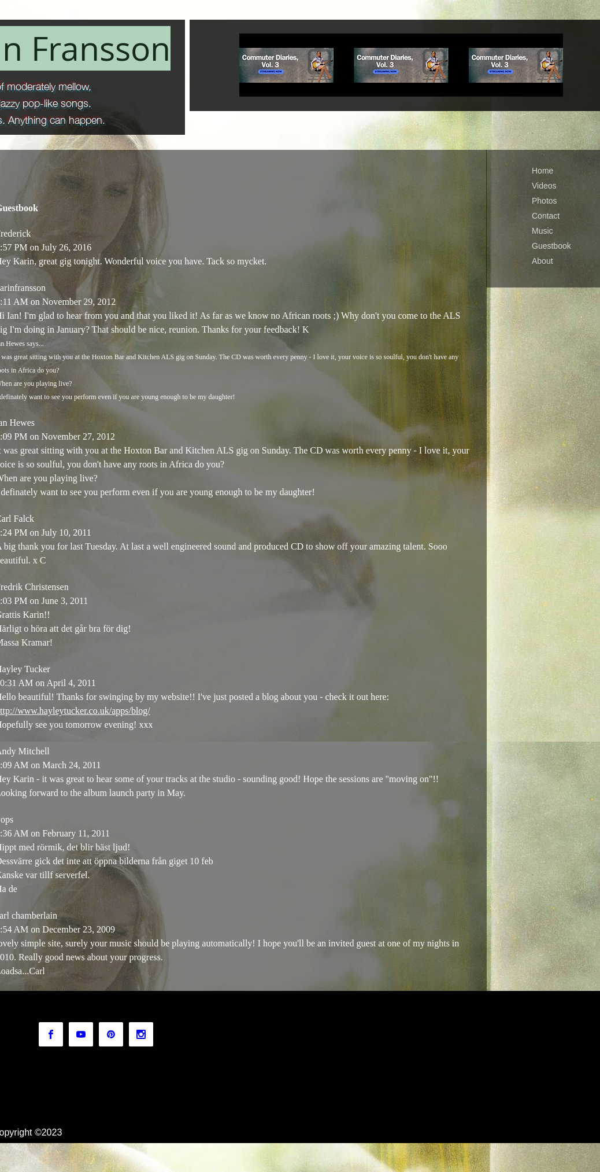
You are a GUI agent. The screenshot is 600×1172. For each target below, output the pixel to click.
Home (542, 170)
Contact (546, 215)
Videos (544, 185)
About (542, 261)
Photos (544, 200)
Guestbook (551, 245)
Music (542, 230)
